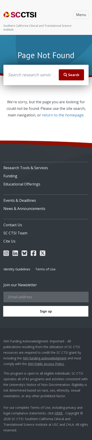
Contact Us (12, 224)
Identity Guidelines (16, 269)
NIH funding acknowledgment (44, 358)
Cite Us (9, 241)
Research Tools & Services (25, 167)
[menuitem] (46, 166)
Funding (10, 175)
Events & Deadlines (19, 200)
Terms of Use (45, 269)
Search (71, 74)
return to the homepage (63, 115)
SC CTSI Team (15, 233)
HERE (59, 413)
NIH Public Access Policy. (46, 364)
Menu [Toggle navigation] (81, 14)
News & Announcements (24, 208)
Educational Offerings (21, 184)
